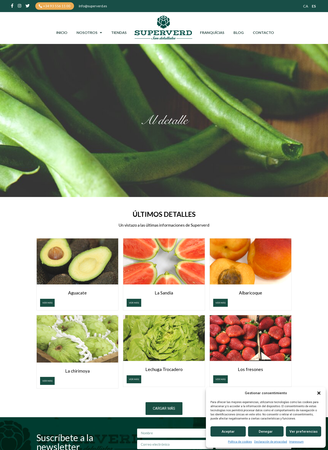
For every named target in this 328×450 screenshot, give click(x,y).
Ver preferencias (304, 432)
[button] (319, 393)
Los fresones (250, 370)
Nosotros (89, 33)
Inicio (61, 33)
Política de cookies (240, 441)
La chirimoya (77, 371)
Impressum (296, 441)
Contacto (263, 33)
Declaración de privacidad (270, 441)
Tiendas (119, 33)
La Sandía (164, 293)
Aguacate (77, 293)
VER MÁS (47, 303)
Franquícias (212, 33)
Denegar (266, 432)
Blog (238, 33)
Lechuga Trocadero (164, 370)
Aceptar (228, 432)
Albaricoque (250, 293)
